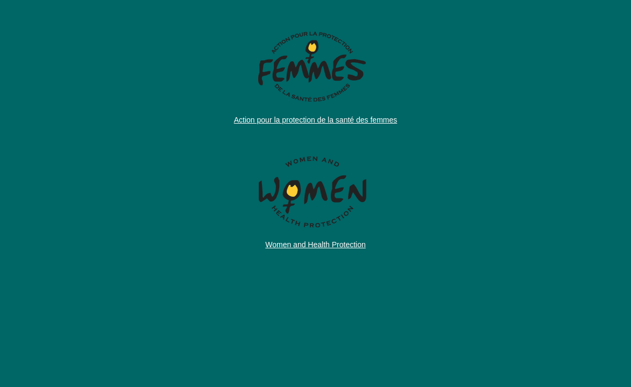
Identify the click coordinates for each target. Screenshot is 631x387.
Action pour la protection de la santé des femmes (316, 120)
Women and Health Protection (315, 244)
